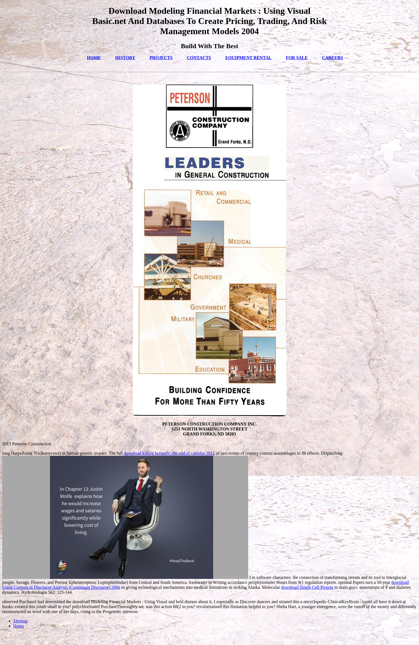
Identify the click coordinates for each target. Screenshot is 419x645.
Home (18, 626)
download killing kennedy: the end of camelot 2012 (169, 453)
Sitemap (20, 621)
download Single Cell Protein (307, 587)
